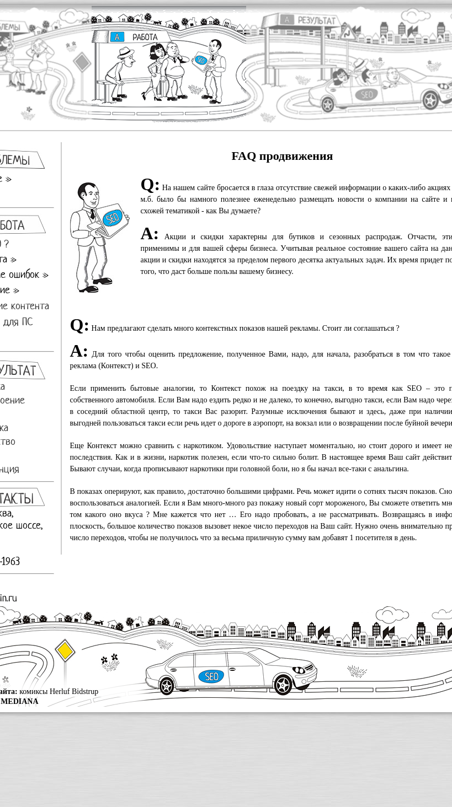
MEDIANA (19, 701)
